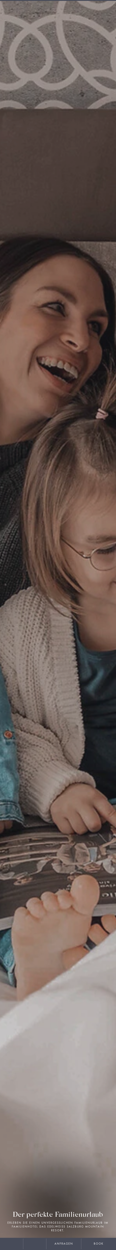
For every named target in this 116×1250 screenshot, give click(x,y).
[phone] (35, 1244)
